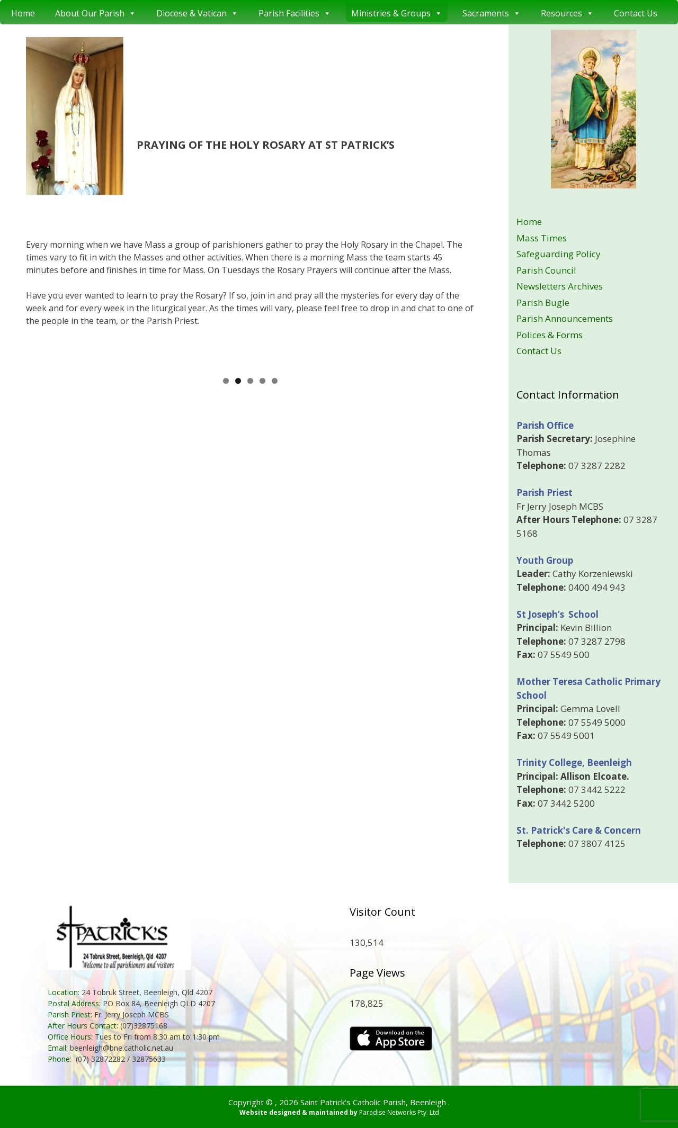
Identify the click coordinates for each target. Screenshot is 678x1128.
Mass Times (541, 238)
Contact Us (635, 13)
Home (23, 13)
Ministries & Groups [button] (396, 13)
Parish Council (546, 270)
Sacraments (491, 13)
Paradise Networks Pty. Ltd (399, 1112)
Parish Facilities (294, 13)
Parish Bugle (542, 302)
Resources (567, 13)
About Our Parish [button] (95, 13)
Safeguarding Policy (558, 254)
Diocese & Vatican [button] (197, 13)
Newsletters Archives (559, 286)
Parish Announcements (564, 318)
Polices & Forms (549, 335)
